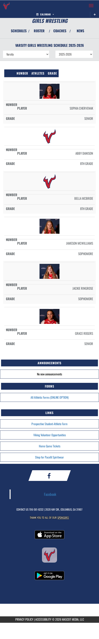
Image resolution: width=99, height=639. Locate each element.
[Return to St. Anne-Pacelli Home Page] (6, 5)
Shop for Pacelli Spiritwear (49, 457)
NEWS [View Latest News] (80, 31)
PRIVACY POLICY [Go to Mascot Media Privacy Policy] (24, 619)
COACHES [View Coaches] (59, 31)
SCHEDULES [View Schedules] (19, 31)
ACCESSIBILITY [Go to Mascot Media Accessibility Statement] (43, 619)
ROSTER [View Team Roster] (39, 31)
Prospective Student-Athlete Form (49, 424)
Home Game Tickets (49, 446)
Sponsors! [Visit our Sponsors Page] (63, 518)
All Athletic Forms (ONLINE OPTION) (50, 397)
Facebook (50, 494)
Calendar (45, 14)
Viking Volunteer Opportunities (49, 435)
